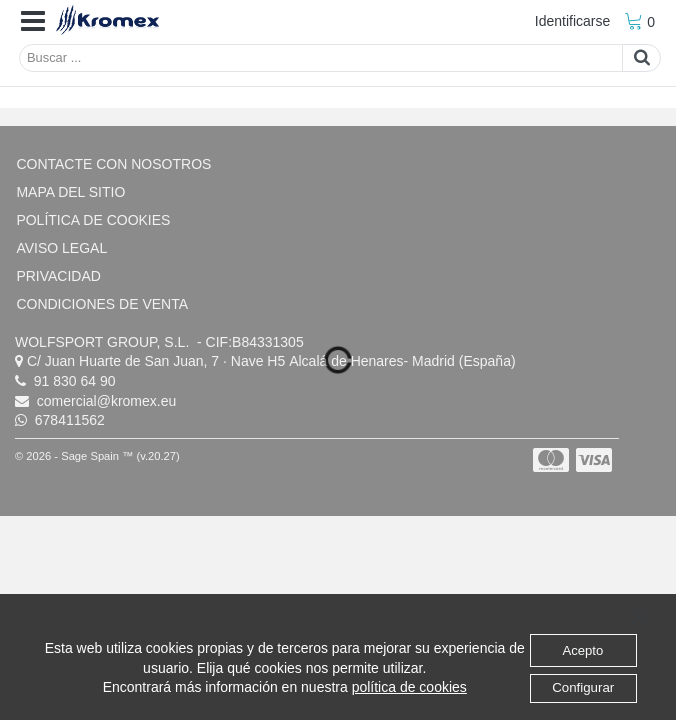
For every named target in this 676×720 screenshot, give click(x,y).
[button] (33, 22)
